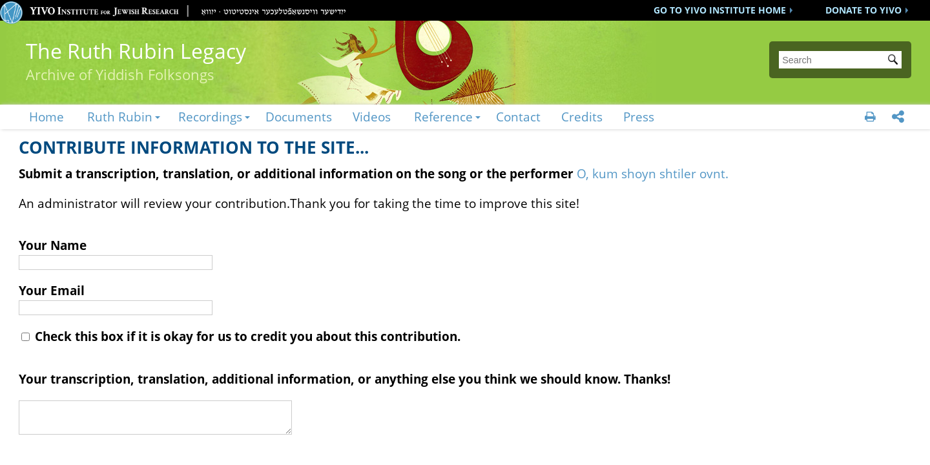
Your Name (53, 245)
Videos (372, 116)
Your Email (52, 290)
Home (46, 116)
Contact (518, 116)
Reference (443, 116)
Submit (895, 60)
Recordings (210, 116)
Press (638, 116)
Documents (298, 116)
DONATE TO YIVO (863, 10)
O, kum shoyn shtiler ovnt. (652, 173)
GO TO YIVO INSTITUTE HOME (720, 10)
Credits (582, 116)
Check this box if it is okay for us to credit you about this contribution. (240, 336)
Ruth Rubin (119, 116)
